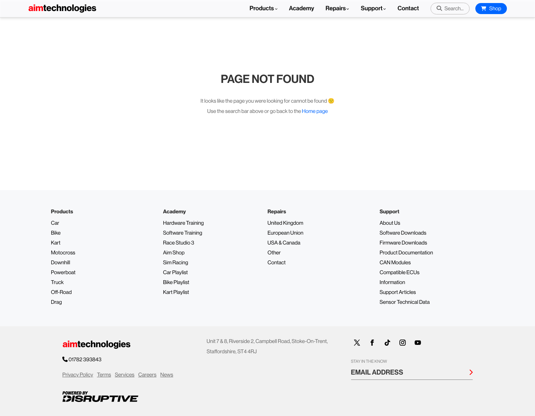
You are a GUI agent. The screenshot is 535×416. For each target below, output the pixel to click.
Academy (301, 8)
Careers (147, 375)
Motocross (63, 253)
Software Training (182, 233)
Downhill (60, 263)
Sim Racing (175, 263)
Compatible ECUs (399, 273)
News (166, 375)
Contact (408, 8)
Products (264, 8)
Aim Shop (174, 253)
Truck (57, 282)
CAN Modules (395, 263)
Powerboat (63, 273)
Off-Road (61, 292)
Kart (55, 243)
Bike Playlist (176, 282)
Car (55, 223)
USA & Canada (284, 243)
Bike (56, 233)
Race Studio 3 (178, 243)
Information (392, 282)
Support (371, 8)
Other (274, 253)
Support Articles (398, 292)
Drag (56, 302)
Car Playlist (175, 273)
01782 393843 (85, 360)
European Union (285, 233)
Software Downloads (403, 233)
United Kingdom (285, 223)
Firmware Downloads (403, 243)
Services (125, 375)
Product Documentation (406, 253)
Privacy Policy (77, 375)
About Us (390, 223)
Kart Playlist (176, 292)
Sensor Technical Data (405, 302)
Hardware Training (183, 223)
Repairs (336, 8)
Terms (104, 375)
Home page (315, 111)
